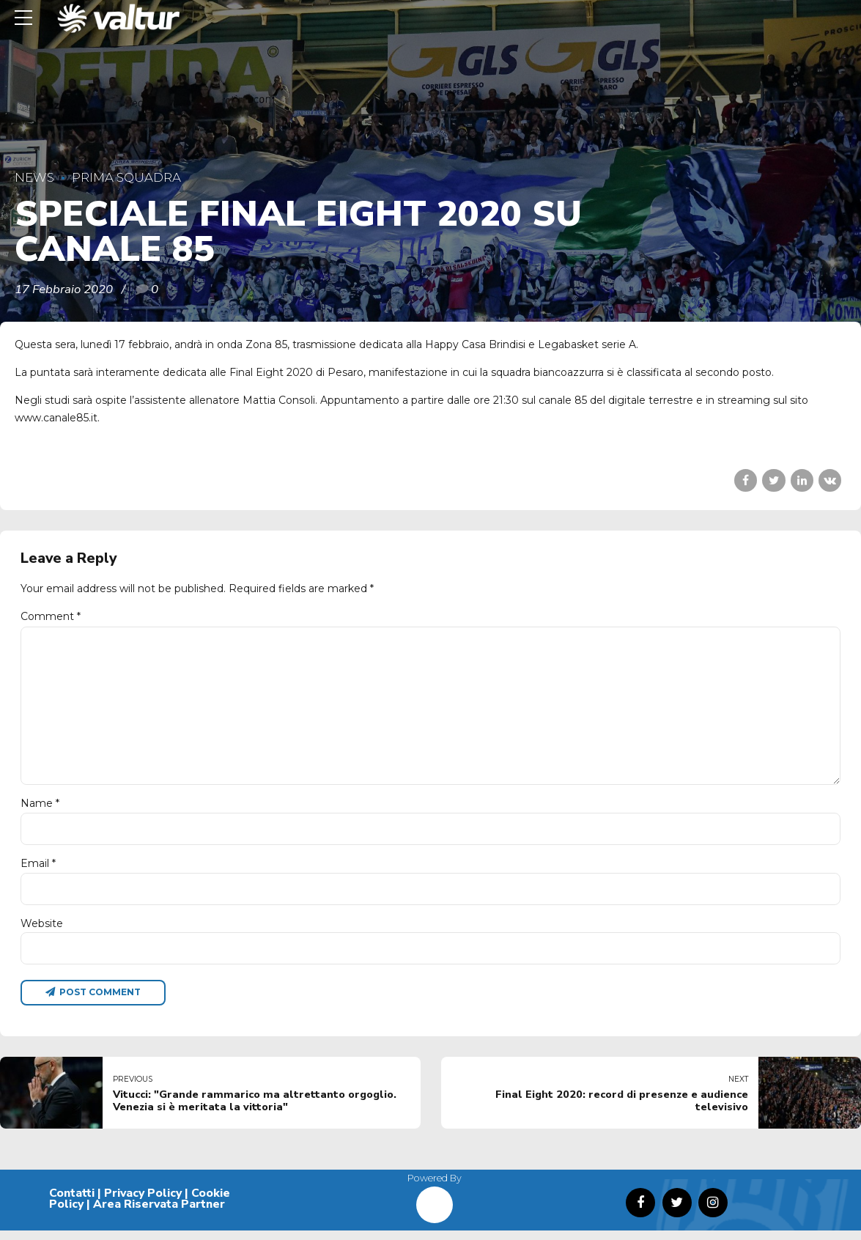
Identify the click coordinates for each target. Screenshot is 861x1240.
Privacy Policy (143, 1202)
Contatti (72, 1202)
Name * (40, 810)
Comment (51, 616)
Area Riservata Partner (159, 1214)
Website (42, 931)
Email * (38, 870)
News (34, 177)
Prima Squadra (126, 177)
